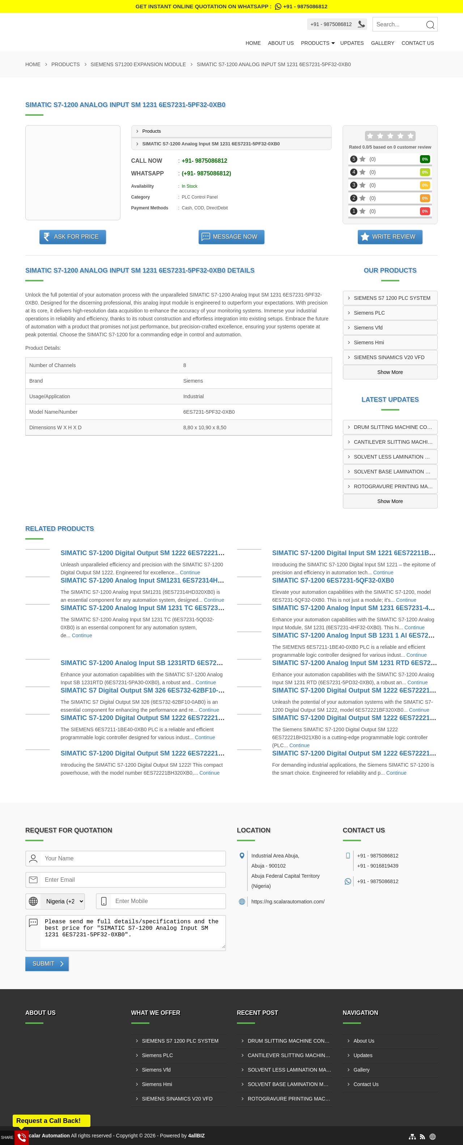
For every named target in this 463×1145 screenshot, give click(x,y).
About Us (281, 43)
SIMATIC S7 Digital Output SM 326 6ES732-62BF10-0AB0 (148, 690)
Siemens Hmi (369, 342)
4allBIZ (196, 1135)
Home (253, 43)
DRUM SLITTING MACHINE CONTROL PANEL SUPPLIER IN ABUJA (396, 427)
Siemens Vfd (368, 328)
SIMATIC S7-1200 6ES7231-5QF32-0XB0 (333, 580)
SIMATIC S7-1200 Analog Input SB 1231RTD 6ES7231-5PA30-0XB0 (162, 663)
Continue (190, 572)
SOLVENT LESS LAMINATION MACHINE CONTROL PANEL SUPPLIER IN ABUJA (396, 457)
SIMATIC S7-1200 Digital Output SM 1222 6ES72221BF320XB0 (367, 690)
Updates (352, 43)
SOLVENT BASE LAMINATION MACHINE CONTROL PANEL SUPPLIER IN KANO (396, 471)
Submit (43, 964)
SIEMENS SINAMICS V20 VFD (389, 357)
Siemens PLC (369, 313)
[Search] (430, 24)
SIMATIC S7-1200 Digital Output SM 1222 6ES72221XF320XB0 (155, 553)
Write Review (393, 237)
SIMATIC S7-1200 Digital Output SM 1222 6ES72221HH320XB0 (156, 718)
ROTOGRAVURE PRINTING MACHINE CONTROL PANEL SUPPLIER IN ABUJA (396, 486)
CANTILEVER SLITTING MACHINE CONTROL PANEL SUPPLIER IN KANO (396, 442)
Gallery (382, 43)
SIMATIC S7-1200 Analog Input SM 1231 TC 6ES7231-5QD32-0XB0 (162, 608)
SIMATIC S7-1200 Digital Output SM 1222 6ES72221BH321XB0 (367, 718)
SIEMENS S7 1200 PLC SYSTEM (392, 298)
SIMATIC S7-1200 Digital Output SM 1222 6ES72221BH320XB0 (156, 753)
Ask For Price (76, 237)
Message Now (235, 237)
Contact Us (418, 43)
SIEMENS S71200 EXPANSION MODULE (138, 64)
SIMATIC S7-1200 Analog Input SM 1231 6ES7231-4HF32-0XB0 (367, 608)
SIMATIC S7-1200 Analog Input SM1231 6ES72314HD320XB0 (153, 580)
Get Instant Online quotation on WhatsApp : (231, 6)
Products (315, 43)
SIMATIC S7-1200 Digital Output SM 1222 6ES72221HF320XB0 (367, 753)
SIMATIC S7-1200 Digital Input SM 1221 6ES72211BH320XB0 (365, 553)
